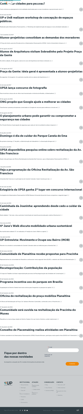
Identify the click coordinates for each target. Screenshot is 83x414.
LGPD (22, 399)
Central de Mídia (49, 390)
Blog (46, 385)
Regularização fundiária (35, 386)
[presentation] (67, 357)
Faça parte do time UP (61, 391)
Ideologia (23, 387)
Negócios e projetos (35, 393)
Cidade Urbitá (36, 389)
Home (37, 3)
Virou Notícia (48, 387)
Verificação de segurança (48, 355)
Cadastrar (72, 364)
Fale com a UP (61, 385)
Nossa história (24, 385)
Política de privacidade (58, 410)
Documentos (24, 402)
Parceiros (23, 396)
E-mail (50, 347)
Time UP (23, 390)
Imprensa (60, 395)
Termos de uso (47, 410)
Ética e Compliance (25, 394)
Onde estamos (61, 387)
